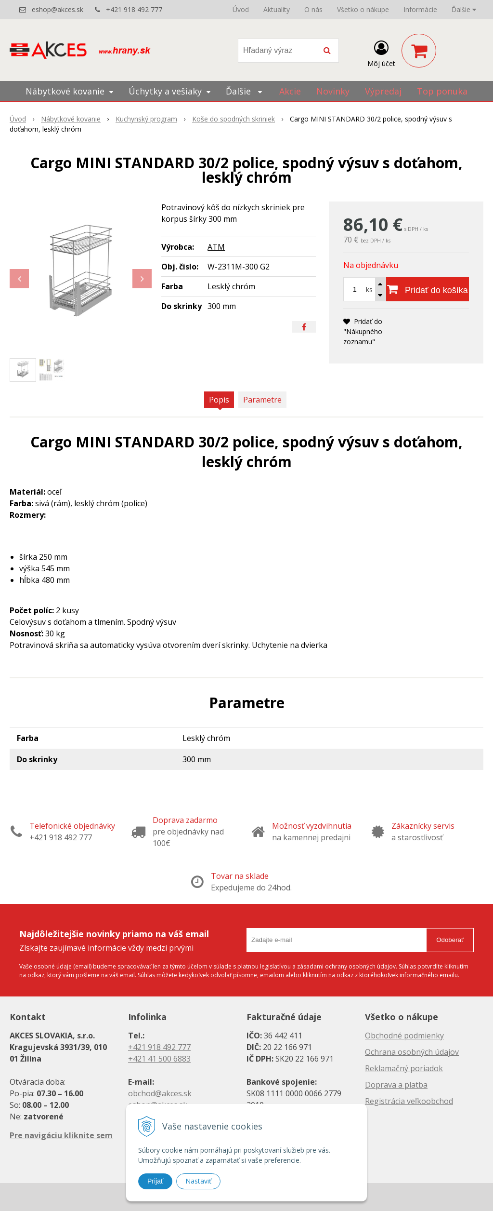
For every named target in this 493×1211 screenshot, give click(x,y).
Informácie (420, 9)
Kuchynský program (146, 118)
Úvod (241, 9)
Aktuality (276, 9)
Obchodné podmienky (404, 1035)
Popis (219, 399)
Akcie (290, 91)
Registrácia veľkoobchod (409, 1101)
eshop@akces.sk (57, 9)
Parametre (262, 399)
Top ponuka (442, 91)
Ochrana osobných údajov (412, 1052)
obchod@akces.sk (160, 1093)
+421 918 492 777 (134, 9)
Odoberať (450, 939)
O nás (313, 9)
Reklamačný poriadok (404, 1068)
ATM (216, 247)
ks (369, 289)
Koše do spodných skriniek (233, 118)
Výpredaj (383, 91)
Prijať (155, 1181)
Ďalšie (464, 9)
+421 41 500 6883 (159, 1058)
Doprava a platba (396, 1084)
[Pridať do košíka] (427, 289)
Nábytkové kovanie (71, 118)
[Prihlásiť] (381, 52)
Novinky (333, 91)
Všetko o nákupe (363, 9)
